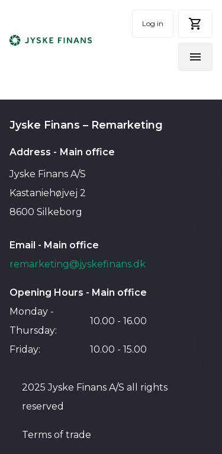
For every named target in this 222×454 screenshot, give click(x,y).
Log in (152, 23)
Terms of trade (56, 434)
